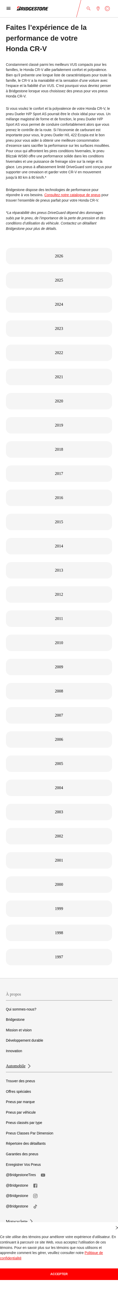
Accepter (59, 1274)
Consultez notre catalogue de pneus (72, 195)
